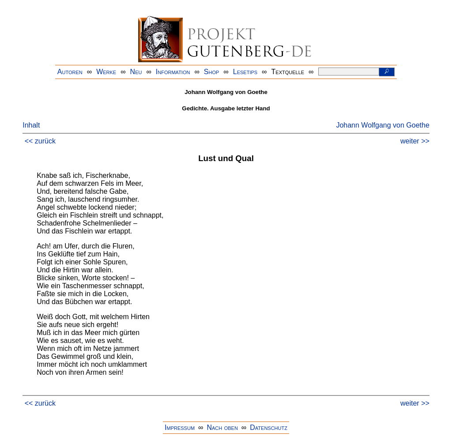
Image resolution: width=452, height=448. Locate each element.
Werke (106, 71)
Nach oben (222, 427)
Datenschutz (268, 427)
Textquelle (288, 71)
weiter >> (414, 141)
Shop (211, 71)
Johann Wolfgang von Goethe (382, 125)
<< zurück (40, 141)
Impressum (180, 427)
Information (173, 71)
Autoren (70, 71)
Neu (136, 71)
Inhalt (31, 125)
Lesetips (245, 71)
